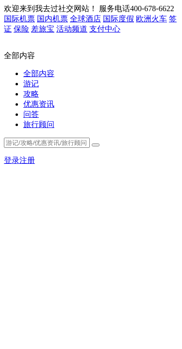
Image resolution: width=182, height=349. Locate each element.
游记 (31, 83)
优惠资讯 (38, 104)
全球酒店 (85, 19)
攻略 (31, 94)
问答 (31, 114)
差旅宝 (42, 29)
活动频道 (71, 29)
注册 (27, 160)
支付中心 (104, 29)
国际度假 (118, 19)
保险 (21, 29)
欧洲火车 (151, 19)
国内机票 (52, 19)
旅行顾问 (38, 124)
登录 (11, 160)
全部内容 (38, 73)
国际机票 (19, 19)
